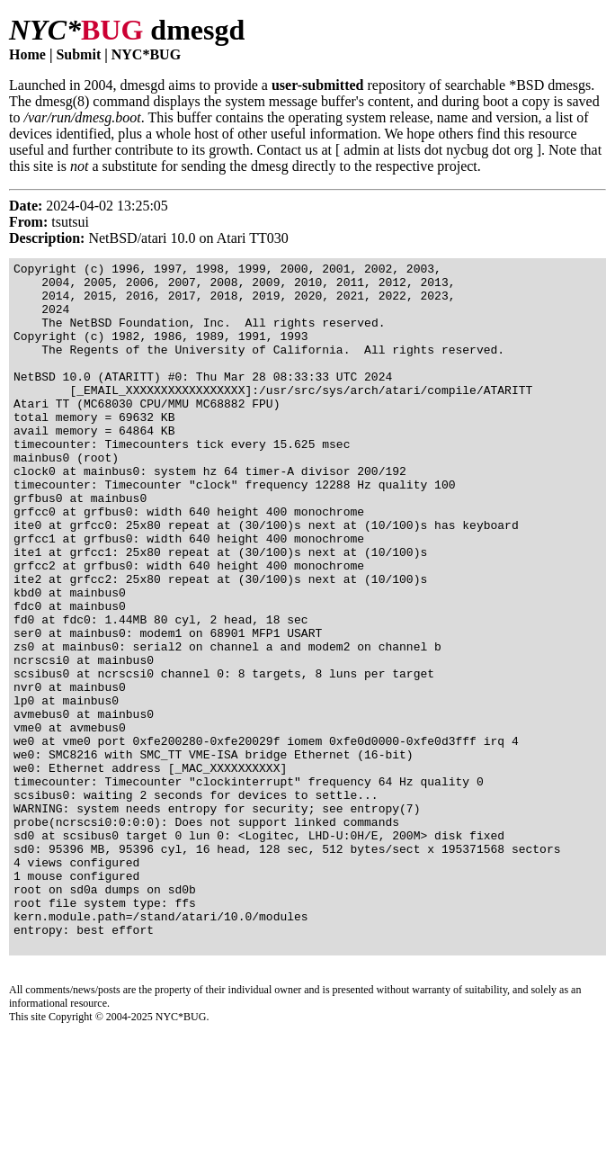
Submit (78, 54)
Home (27, 54)
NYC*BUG (146, 54)
